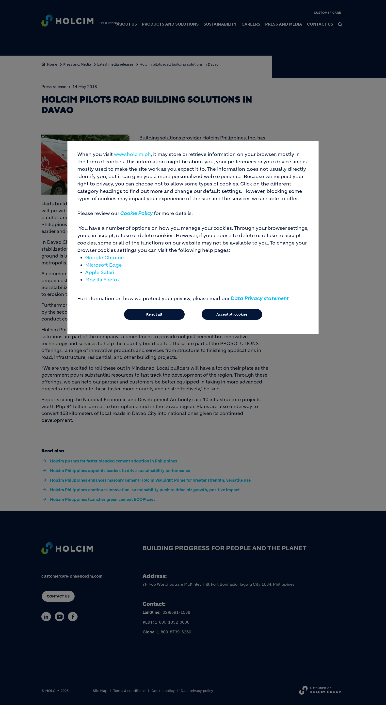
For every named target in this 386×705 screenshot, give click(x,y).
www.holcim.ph (132, 154)
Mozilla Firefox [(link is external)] (102, 280)
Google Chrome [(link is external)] (104, 258)
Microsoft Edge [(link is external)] (103, 265)
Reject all (154, 314)
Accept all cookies (231, 314)
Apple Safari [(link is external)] (99, 272)
